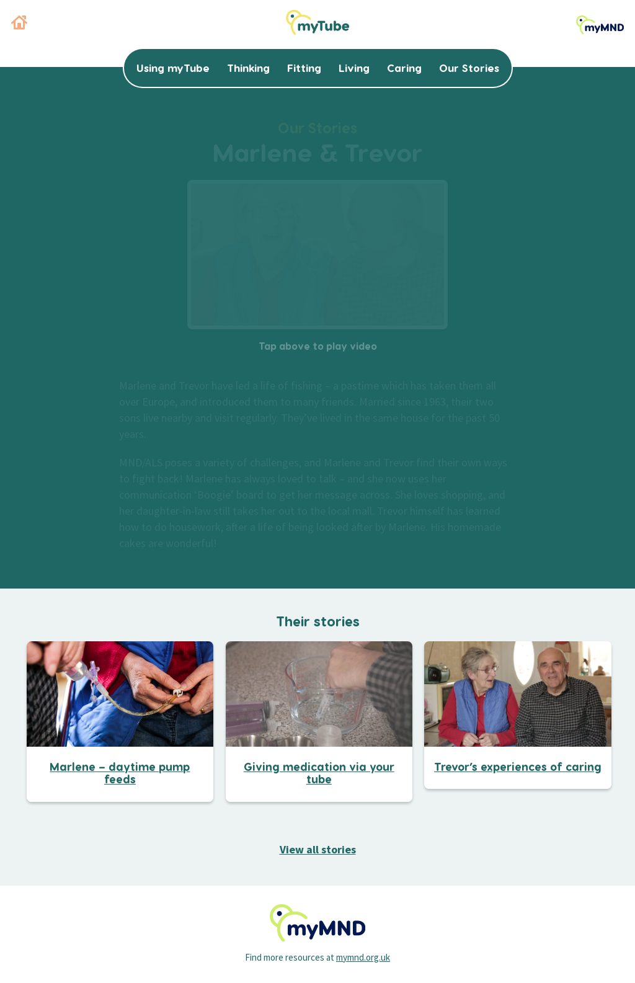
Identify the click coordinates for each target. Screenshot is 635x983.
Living (354, 67)
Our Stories (469, 67)
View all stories (318, 849)
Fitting (304, 67)
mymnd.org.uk (363, 957)
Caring (404, 67)
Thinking (248, 67)
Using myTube (173, 67)
